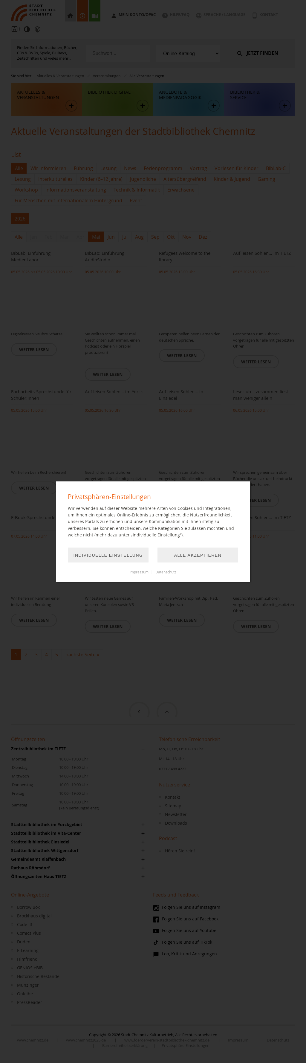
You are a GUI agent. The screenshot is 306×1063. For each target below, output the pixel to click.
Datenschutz (165, 572)
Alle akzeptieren (198, 555)
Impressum (139, 572)
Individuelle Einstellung (108, 555)
